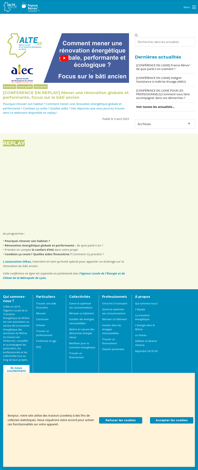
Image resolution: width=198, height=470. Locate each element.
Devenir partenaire (113, 349)
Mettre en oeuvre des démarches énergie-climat (81, 333)
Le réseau (141, 335)
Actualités (9, 86)
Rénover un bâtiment (81, 313)
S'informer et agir (46, 341)
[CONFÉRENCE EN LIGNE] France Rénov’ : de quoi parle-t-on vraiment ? (163, 67)
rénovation (40, 86)
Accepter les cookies (172, 420)
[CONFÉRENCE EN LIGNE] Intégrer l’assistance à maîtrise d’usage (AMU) (161, 79)
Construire (42, 319)
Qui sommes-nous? (146, 303)
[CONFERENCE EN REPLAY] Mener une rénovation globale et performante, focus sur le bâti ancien (66, 95)
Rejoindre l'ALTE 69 (146, 351)
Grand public (24, 86)
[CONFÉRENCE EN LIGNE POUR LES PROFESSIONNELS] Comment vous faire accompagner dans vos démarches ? (163, 94)
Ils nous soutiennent (16, 369)
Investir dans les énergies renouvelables (111, 329)
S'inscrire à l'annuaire (114, 303)
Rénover (41, 313)
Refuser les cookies (121, 420)
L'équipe (140, 309)
